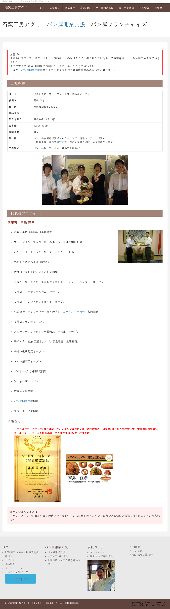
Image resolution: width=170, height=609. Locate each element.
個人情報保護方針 (142, 554)
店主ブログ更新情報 (101, 556)
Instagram (20, 579)
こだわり (55, 7)
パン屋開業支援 (105, 7)
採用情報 (144, 7)
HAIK (163, 605)
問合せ (158, 7)
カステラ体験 (126, 7)
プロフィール (97, 552)
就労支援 (62, 141)
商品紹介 (70, 7)
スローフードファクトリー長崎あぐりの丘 (40, 603)
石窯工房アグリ (16, 7)
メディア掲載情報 (57, 556)
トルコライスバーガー (71, 311)
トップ (40, 7)
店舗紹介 (85, 7)
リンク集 (137, 550)
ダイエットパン (14, 568)
